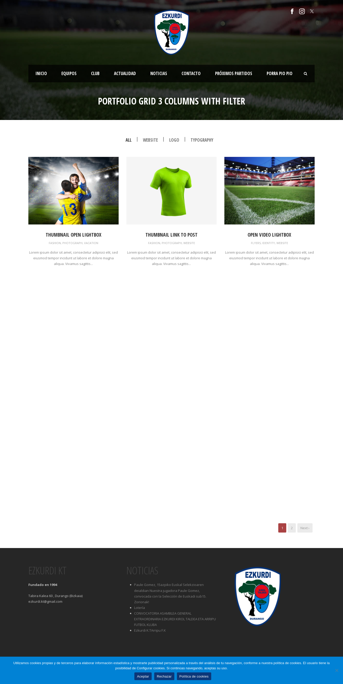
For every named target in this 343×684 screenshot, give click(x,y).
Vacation (91, 243)
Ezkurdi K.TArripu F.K (150, 630)
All (129, 140)
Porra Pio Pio (279, 73)
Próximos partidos (233, 73)
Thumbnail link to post (171, 234)
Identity (268, 243)
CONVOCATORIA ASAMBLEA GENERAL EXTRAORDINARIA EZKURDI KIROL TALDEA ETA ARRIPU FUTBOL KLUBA (175, 619)
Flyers (256, 243)
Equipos (69, 73)
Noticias (158, 73)
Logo (174, 140)
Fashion (55, 243)
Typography (202, 140)
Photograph (72, 243)
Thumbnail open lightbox (73, 234)
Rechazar (164, 676)
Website (150, 140)
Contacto (191, 73)
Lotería (139, 607)
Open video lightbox (269, 234)
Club (95, 73)
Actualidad (125, 73)
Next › (304, 528)
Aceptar (143, 676)
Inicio (41, 73)
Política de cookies (194, 676)
